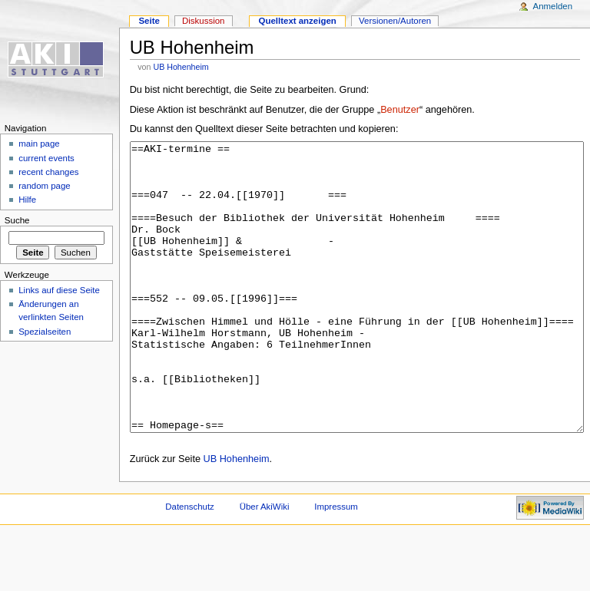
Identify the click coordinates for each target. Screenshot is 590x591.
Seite (148, 20)
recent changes (48, 172)
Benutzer (399, 109)
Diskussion (203, 20)
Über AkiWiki (265, 564)
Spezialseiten (44, 331)
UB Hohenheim (180, 66)
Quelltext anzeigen (297, 20)
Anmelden (553, 6)
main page (39, 143)
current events (46, 158)
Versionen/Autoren (395, 20)
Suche (17, 220)
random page (44, 185)
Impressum (336, 564)
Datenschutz (189, 564)
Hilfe (27, 199)
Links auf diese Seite (59, 290)
